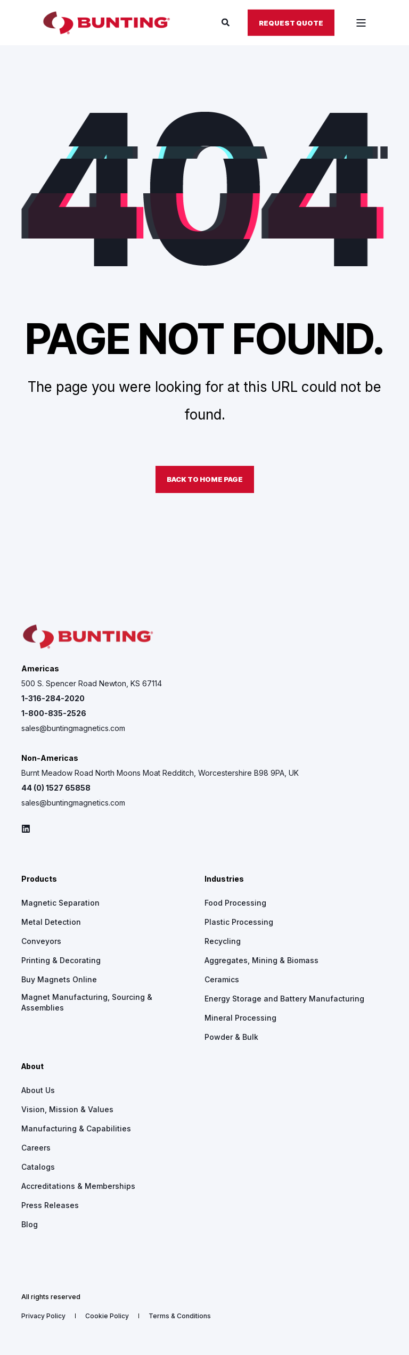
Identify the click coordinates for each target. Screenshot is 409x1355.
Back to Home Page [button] (205, 479)
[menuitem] (60, 903)
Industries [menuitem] (224, 879)
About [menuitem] (32, 1067)
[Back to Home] (106, 23)
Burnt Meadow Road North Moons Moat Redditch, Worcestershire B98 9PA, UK (160, 772)
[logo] (87, 637)
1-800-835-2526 (53, 713)
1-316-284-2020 (53, 698)
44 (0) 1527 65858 (56, 787)
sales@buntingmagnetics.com (73, 728)
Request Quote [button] (291, 22)
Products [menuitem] (39, 879)
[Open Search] (227, 22)
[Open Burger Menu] (361, 23)
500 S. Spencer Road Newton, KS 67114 (91, 683)
